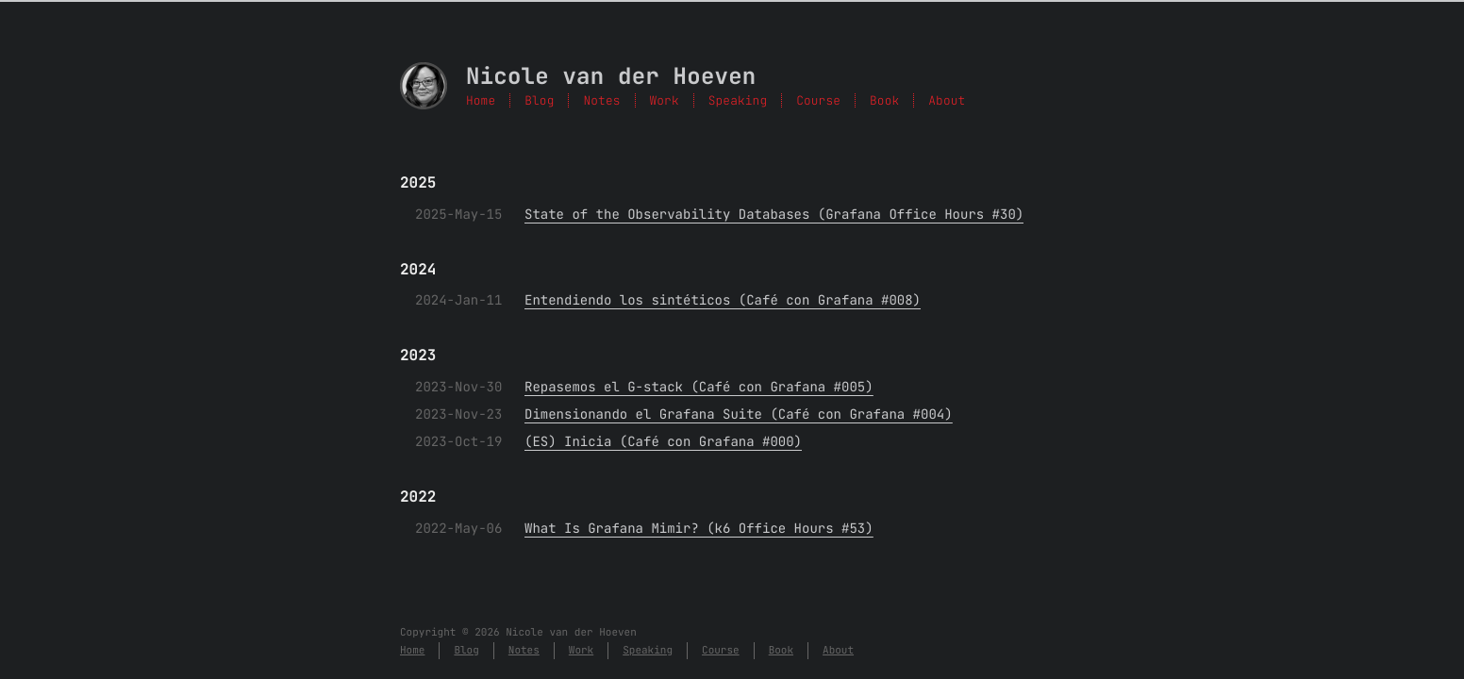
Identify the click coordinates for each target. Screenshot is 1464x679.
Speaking (737, 100)
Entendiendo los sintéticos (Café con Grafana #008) (722, 300)
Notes (601, 100)
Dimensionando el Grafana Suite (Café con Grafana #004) (738, 414)
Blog (539, 100)
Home (480, 100)
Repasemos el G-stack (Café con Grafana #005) (698, 387)
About (946, 100)
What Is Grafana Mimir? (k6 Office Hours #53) (698, 529)
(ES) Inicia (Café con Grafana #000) (663, 442)
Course (818, 100)
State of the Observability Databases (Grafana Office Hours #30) (773, 215)
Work (664, 100)
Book (884, 100)
